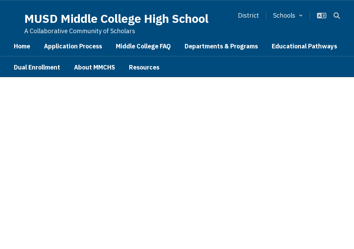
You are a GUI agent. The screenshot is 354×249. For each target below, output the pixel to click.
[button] (288, 15)
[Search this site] (336, 15)
